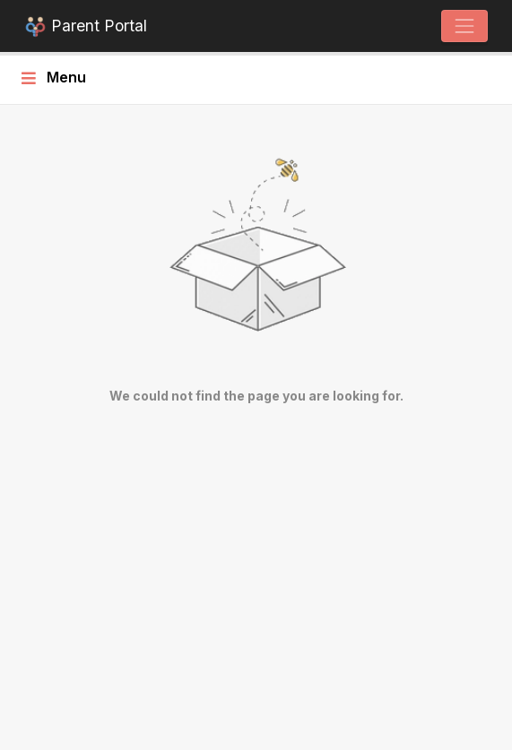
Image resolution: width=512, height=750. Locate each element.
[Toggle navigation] (464, 26)
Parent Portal (85, 27)
